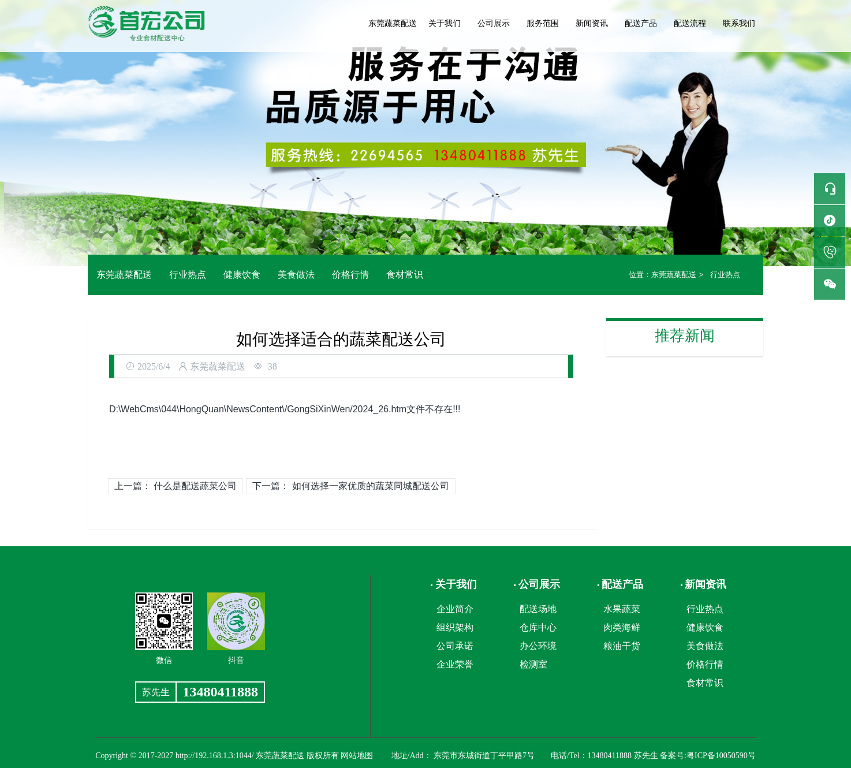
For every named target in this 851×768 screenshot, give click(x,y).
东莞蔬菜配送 (392, 23)
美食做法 (296, 274)
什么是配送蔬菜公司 (195, 486)
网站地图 (357, 755)
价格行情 (350, 274)
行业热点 (187, 274)
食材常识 (404, 274)
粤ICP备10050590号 (721, 755)
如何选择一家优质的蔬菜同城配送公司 (370, 486)
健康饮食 (241, 274)
